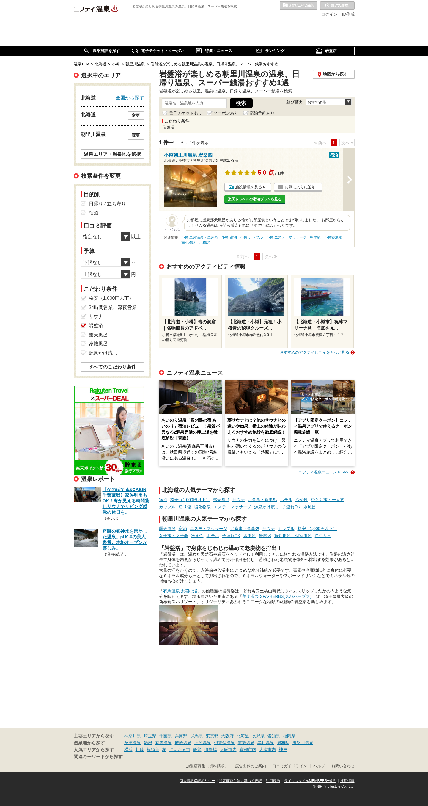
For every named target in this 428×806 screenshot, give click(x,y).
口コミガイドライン (289, 766)
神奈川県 (132, 735)
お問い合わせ (343, 766)
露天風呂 (221, 499)
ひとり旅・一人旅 (327, 499)
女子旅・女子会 (173, 535)
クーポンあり (225, 113)
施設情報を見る (248, 187)
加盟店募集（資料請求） (207, 766)
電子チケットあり (185, 113)
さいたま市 (179, 749)
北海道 (243, 735)
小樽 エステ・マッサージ (286, 237)
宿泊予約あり (262, 113)
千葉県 (165, 735)
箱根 (148, 742)
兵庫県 (181, 735)
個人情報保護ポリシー (197, 781)
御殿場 (210, 749)
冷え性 (301, 499)
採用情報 (347, 781)
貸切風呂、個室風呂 (293, 535)
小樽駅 (204, 243)
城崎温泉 (183, 742)
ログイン (329, 14)
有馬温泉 (163, 742)
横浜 (128, 749)
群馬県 (196, 735)
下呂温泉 (202, 742)
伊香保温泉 (224, 742)
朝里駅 (315, 237)
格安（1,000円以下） (190, 499)
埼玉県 (150, 735)
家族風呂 (98, 343)
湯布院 (283, 742)
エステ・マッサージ (232, 506)
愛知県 (274, 735)
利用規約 (273, 781)
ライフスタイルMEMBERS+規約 (310, 781)
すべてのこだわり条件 (112, 366)
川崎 (140, 749)
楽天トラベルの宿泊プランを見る (254, 199)
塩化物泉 (202, 506)
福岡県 (289, 735)
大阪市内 (228, 749)
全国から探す (130, 97)
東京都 (212, 735)
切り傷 (185, 506)
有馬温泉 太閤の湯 (180, 591)
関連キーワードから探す (98, 756)
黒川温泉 (265, 742)
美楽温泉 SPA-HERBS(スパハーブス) (276, 596)
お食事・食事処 (262, 499)
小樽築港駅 (333, 237)
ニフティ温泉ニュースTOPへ (323, 472)
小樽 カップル (251, 237)
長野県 (258, 735)
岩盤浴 (265, 535)
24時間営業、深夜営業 (113, 307)
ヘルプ (319, 766)
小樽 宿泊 (229, 237)
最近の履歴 (337, 5)
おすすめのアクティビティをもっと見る (314, 352)
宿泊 (163, 499)
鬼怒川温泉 (302, 742)
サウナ (238, 499)
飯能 (197, 749)
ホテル (286, 499)
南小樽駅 (188, 243)
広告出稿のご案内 (250, 766)
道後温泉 (246, 742)
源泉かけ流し (266, 506)
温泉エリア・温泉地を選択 (112, 154)
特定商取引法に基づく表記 (240, 781)
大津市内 (267, 749)
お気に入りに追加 (300, 187)
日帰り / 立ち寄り (107, 203)
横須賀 (153, 749)
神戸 (283, 749)
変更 (136, 115)
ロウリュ (323, 535)
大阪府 (227, 735)
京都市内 (248, 749)
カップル (167, 506)
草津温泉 (132, 742)
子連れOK (291, 506)
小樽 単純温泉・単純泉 (199, 237)
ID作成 (348, 14)
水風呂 (309, 506)
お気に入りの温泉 (298, 5)
